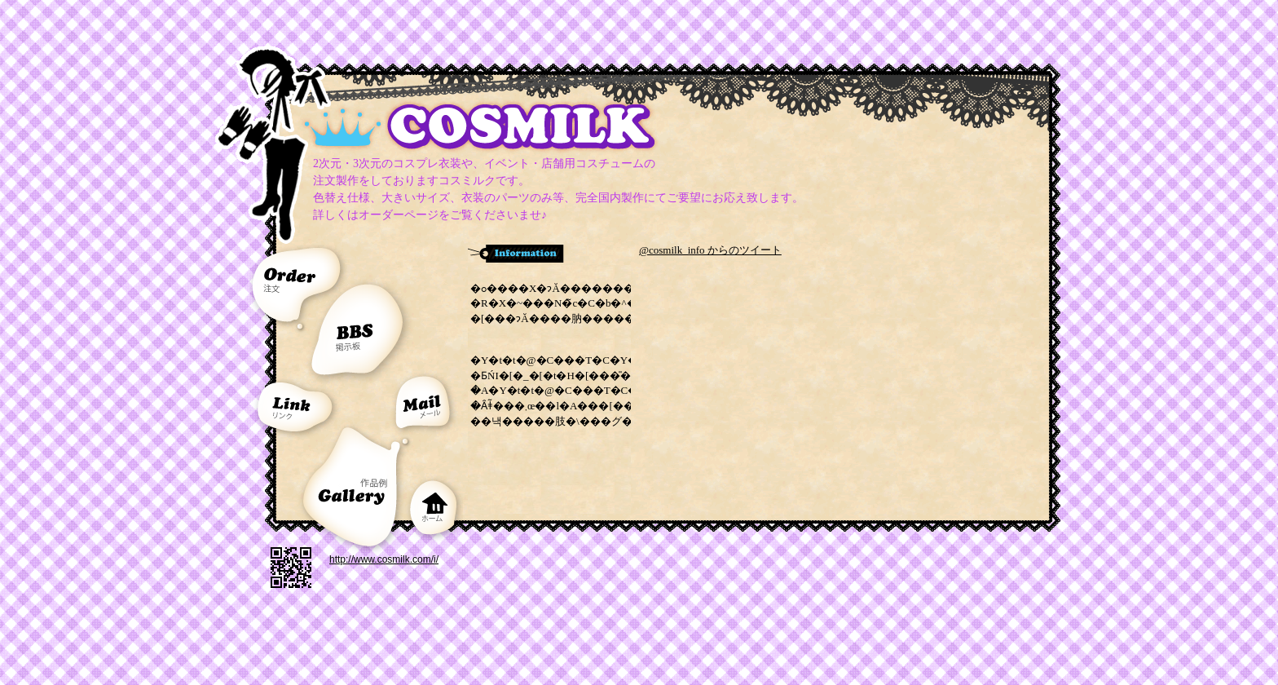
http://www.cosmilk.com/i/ (383, 559)
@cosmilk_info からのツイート (710, 250)
